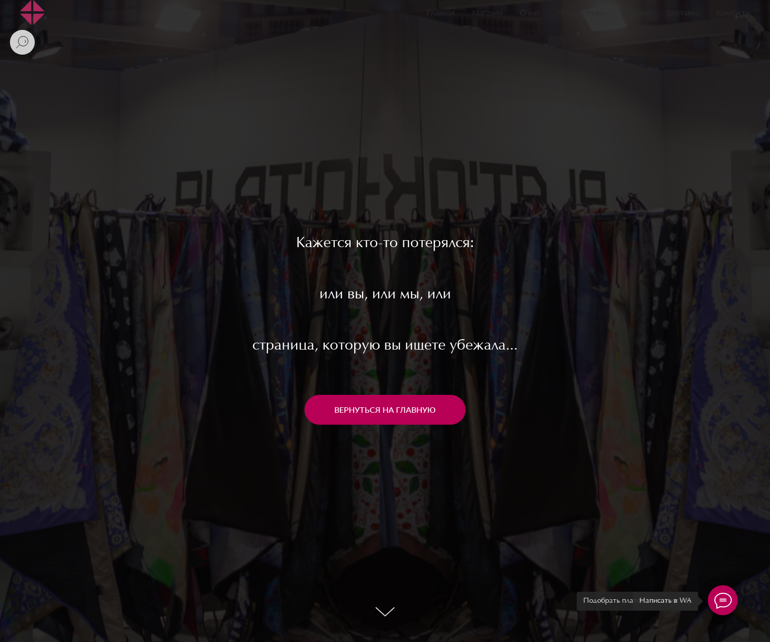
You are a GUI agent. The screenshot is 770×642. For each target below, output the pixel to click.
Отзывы (635, 13)
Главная (441, 13)
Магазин (487, 13)
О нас (530, 13)
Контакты (733, 13)
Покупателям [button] (581, 13)
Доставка (682, 13)
